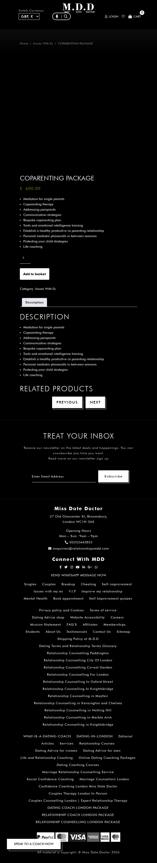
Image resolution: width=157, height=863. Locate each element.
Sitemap (123, 631)
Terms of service (103, 610)
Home (24, 43)
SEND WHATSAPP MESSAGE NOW (78, 575)
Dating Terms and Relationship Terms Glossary (78, 646)
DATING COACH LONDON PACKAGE (78, 808)
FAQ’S (72, 624)
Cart (134, 16)
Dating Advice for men (102, 750)
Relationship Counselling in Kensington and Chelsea (78, 703)
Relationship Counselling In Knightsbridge (78, 689)
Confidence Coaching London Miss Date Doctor (78, 786)
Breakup (68, 584)
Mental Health (35, 598)
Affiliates (90, 624)
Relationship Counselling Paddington (78, 653)
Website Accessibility (87, 617)
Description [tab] (34, 302)
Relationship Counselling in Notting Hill (78, 710)
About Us (53, 631)
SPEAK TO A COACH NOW (33, 844)
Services (67, 743)
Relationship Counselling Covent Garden (78, 667)
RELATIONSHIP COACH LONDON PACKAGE (78, 815)
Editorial (125, 736)
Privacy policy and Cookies (61, 610)
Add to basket (34, 274)
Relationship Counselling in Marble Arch (78, 717)
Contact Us (102, 631)
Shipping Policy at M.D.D (78, 639)
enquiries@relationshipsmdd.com (78, 548)
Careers (117, 617)
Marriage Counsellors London (104, 779)
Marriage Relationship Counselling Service (78, 772)
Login (111, 16)
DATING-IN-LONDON (95, 736)
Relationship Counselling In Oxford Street (78, 681)
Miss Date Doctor (96, 852)
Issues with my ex (48, 591)
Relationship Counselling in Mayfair (78, 696)
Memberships (115, 624)
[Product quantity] (25, 258)
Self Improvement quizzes (110, 598)
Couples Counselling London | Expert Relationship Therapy (78, 800)
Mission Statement (45, 624)
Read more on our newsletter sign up (78, 458)
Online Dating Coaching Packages (107, 758)
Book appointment (68, 598)
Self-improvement (117, 584)
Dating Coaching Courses (78, 765)
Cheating (88, 584)
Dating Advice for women (56, 750)
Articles (47, 743)
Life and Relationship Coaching (47, 758)
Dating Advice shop (48, 617)
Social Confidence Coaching (50, 779)
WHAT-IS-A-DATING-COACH (47, 736)
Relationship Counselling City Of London (78, 660)
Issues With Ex (43, 43)
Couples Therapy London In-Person (78, 793)
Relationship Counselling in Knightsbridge (78, 724)
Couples (49, 584)
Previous (67, 402)
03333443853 (78, 542)
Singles (30, 584)
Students (33, 631)
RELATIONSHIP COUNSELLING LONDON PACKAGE (78, 822)
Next (95, 402)
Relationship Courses (97, 743)
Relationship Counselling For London (78, 674)
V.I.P (72, 591)
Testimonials (76, 631)
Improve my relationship (102, 591)
